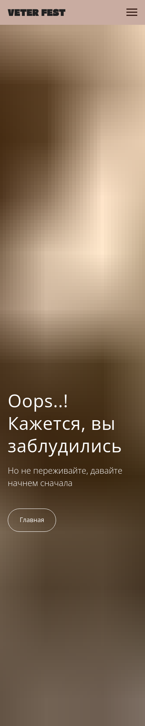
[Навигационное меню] (131, 12)
